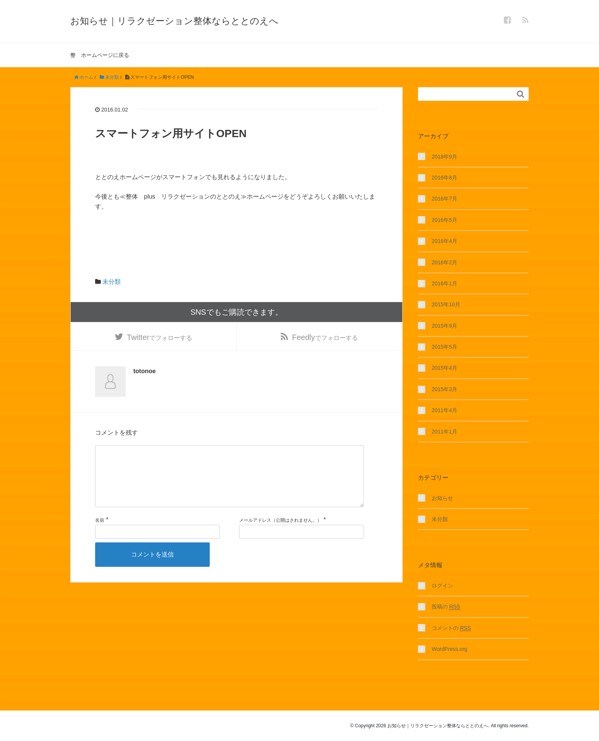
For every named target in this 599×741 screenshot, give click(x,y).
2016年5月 (444, 220)
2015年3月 (444, 389)
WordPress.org (449, 649)
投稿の (446, 606)
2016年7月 (444, 199)
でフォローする (159, 339)
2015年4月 (444, 368)
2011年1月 (444, 432)
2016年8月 (444, 178)
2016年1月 (444, 283)
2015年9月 (444, 326)
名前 (99, 537)
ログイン (442, 585)
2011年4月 (444, 410)
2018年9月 (444, 157)
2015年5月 (444, 347)
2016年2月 (444, 262)
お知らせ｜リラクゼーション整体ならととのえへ (174, 21)
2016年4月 (444, 241)
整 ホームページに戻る (99, 55)
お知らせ (442, 498)
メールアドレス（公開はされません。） (280, 537)
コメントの (451, 628)
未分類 (111, 281)
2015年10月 (446, 304)
